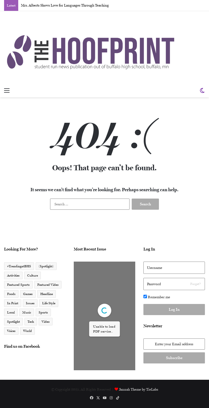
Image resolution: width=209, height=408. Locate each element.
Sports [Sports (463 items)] (43, 312)
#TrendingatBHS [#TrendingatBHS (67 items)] (19, 266)
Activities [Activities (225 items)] (13, 275)
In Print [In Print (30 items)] (12, 303)
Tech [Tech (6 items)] (30, 322)
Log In (174, 309)
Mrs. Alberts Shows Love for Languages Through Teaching (65, 5)
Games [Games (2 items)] (28, 294)
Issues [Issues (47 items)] (30, 303)
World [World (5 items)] (27, 331)
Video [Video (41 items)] (46, 322)
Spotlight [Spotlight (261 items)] (13, 322)
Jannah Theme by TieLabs (138, 389)
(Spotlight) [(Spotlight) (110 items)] (46, 266)
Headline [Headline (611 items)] (46, 294)
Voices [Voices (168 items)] (11, 331)
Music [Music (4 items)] (26, 312)
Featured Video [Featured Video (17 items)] (48, 285)
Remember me (156, 297)
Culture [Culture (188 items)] (32, 275)
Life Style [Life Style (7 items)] (48, 303)
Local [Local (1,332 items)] (11, 312)
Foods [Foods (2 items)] (11, 294)
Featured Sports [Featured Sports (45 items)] (18, 285)
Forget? (195, 284)
